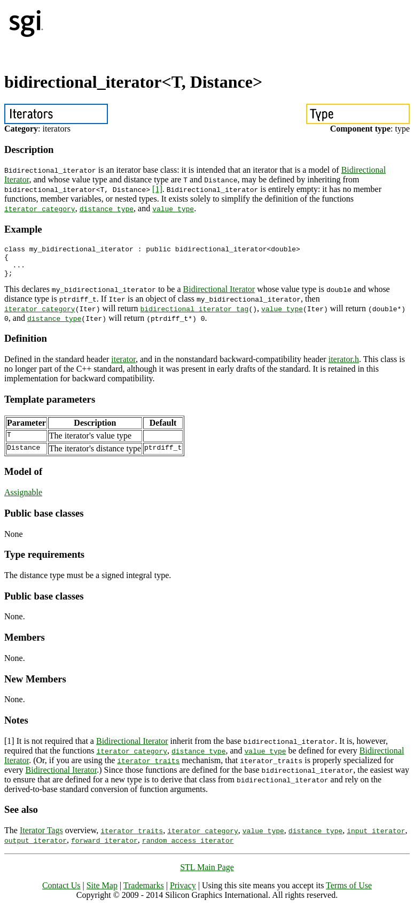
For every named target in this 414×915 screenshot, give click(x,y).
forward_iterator (104, 846)
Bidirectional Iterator (219, 295)
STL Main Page (207, 873)
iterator (123, 365)
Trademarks (143, 891)
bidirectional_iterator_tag (194, 315)
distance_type (107, 208)
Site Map (102, 891)
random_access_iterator (188, 846)
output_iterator (35, 846)
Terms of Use (349, 891)
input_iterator (376, 837)
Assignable (23, 498)
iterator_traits (148, 767)
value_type (173, 208)
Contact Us (61, 891)
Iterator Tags (41, 836)
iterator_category (39, 208)
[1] (157, 189)
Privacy (183, 891)
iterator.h (344, 365)
